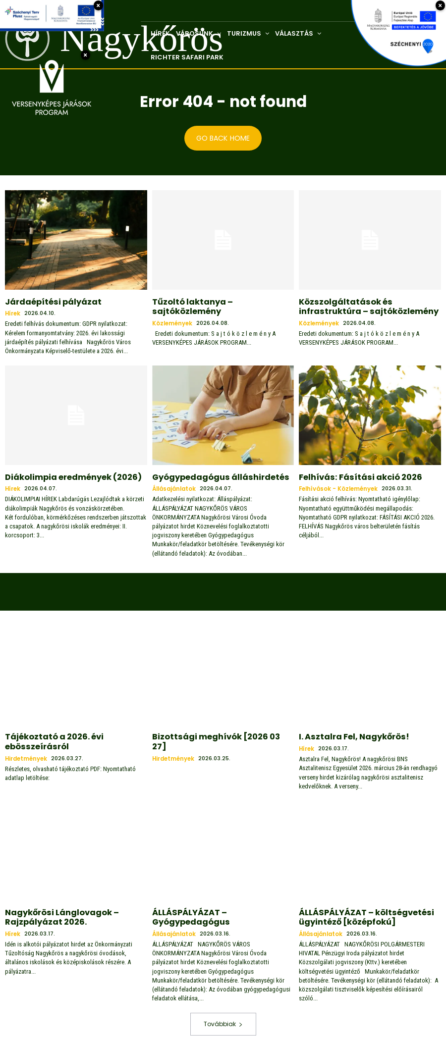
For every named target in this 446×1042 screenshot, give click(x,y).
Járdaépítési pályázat (47, 301)
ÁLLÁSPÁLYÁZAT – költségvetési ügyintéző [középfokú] (357, 910)
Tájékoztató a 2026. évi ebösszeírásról (48, 737)
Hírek (13, 312)
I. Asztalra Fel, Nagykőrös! (347, 733)
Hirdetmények (27, 752)
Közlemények (172, 312)
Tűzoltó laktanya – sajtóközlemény (218, 301)
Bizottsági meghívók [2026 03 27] (215, 733)
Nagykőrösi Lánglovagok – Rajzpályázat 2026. (55, 910)
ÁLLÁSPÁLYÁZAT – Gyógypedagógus (219, 906)
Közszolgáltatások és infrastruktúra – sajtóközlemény (368, 305)
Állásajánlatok (174, 486)
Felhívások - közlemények (339, 486)
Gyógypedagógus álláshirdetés (212, 475)
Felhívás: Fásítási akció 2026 (352, 475)
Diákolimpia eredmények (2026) (66, 475)
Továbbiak (223, 1015)
